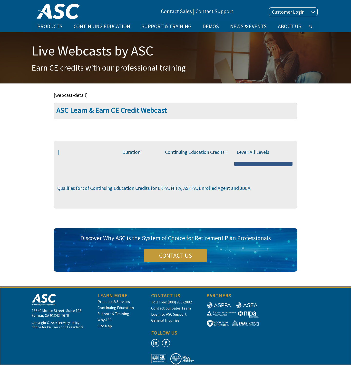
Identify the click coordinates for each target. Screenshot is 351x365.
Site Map (105, 325)
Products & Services (114, 301)
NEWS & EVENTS (248, 26)
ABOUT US (289, 26)
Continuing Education (116, 307)
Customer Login (293, 12)
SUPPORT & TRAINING (166, 26)
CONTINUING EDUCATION (102, 26)
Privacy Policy (69, 322)
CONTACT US (175, 255)
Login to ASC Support (169, 314)
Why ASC (105, 319)
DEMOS (211, 26)
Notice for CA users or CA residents (57, 327)
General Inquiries (165, 320)
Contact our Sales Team (171, 308)
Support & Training (113, 313)
